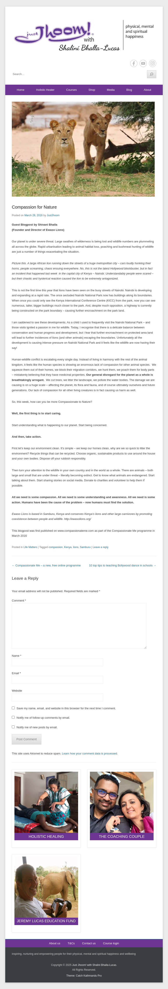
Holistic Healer (45, 89)
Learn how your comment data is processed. (90, 753)
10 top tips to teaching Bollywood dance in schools (122, 565)
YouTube (143, 63)
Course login (111, 943)
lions (76, 547)
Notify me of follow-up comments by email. (43, 717)
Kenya (68, 547)
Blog (129, 89)
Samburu (85, 547)
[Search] (151, 74)
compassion (56, 547)
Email (16, 673)
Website (17, 690)
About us (54, 943)
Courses (71, 89)
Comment (19, 600)
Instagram (152, 63)
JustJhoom (53, 215)
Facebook (133, 63)
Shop (92, 89)
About (147, 89)
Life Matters (30, 547)
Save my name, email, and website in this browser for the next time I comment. (66, 708)
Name (16, 655)
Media (111, 89)
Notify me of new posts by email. (37, 727)
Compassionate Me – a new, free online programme (46, 565)
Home (20, 89)
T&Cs (71, 943)
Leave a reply (100, 547)
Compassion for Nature (34, 207)
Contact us (89, 943)
